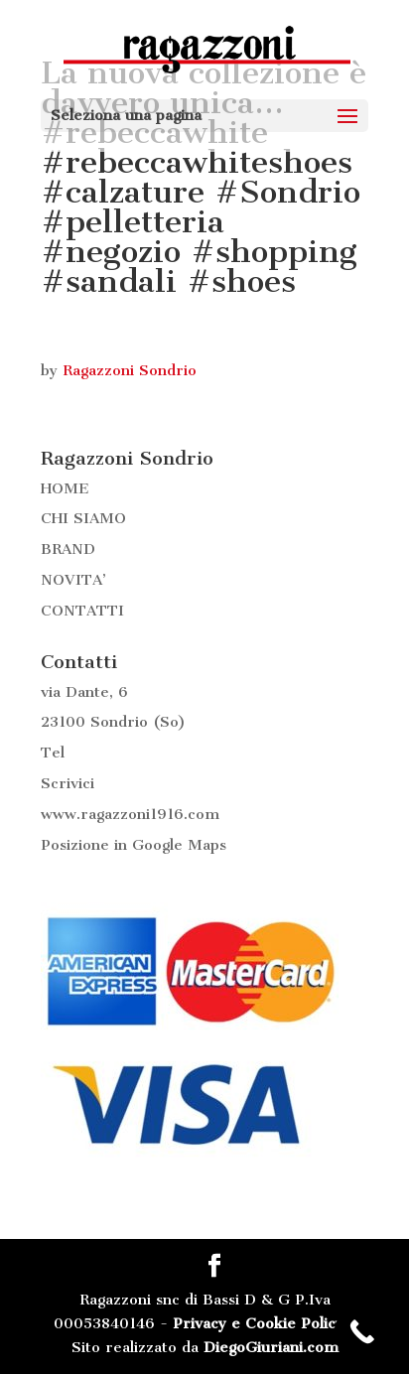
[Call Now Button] (362, 1332)
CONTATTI (82, 610)
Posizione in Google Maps (133, 845)
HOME (65, 488)
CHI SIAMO (83, 518)
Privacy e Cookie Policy (258, 1323)
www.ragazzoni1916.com (130, 814)
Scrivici (67, 783)
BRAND (68, 549)
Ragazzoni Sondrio (130, 370)
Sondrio (119, 722)
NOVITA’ (73, 580)
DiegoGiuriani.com (271, 1347)
